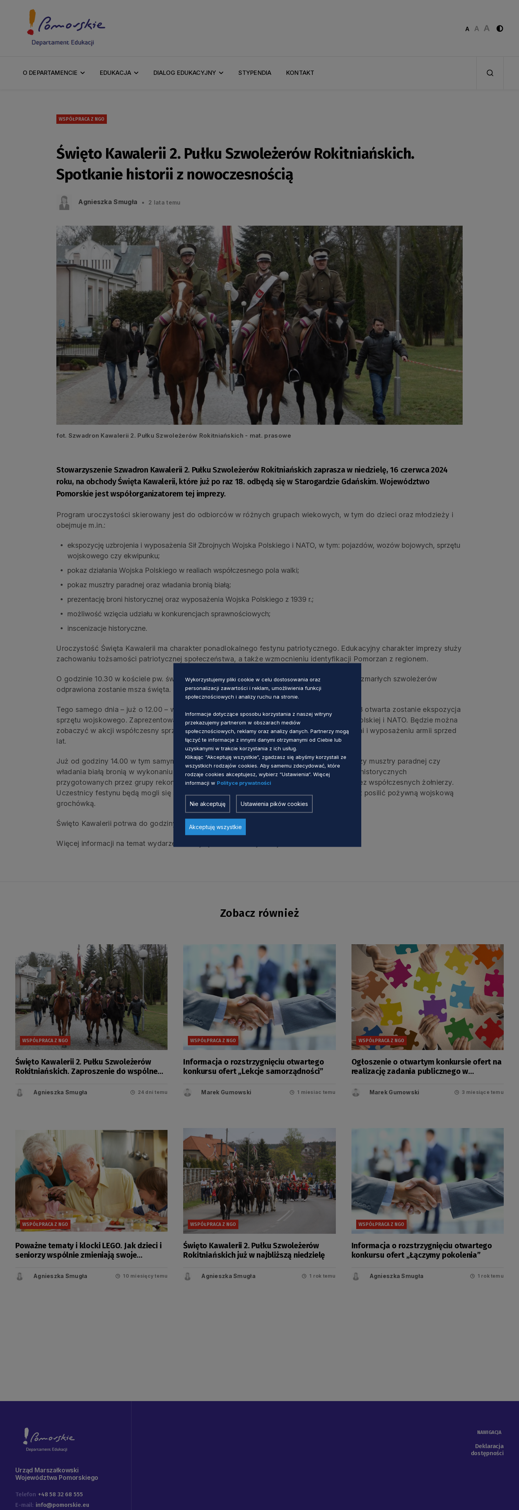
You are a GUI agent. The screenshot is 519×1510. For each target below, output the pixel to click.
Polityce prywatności (244, 783)
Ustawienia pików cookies (274, 803)
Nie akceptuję (207, 803)
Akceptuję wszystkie (215, 827)
